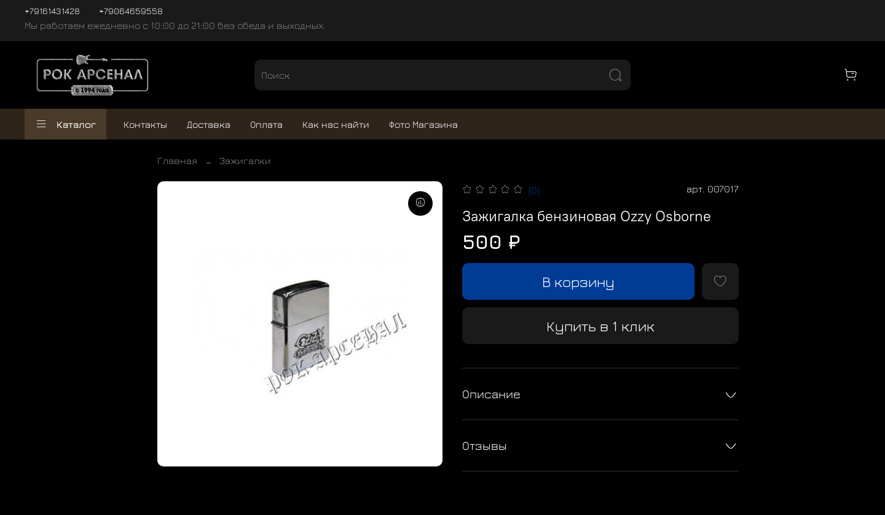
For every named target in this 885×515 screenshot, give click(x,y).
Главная (177, 160)
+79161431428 (52, 11)
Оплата (266, 124)
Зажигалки (245, 160)
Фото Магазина (423, 124)
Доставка (208, 124)
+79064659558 (131, 11)
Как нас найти (335, 124)
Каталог (65, 124)
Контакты (145, 124)
